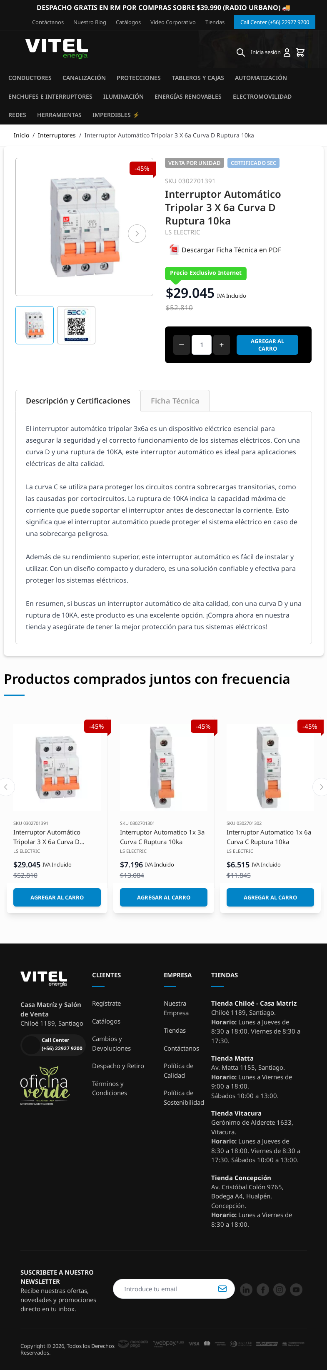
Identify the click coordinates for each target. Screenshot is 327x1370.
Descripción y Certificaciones (78, 401)
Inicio (21, 135)
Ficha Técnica (175, 401)
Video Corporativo (173, 22)
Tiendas (215, 22)
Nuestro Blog (89, 22)
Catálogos (128, 22)
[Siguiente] (137, 233)
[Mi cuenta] (270, 52)
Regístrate (106, 1003)
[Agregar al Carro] (57, 897)
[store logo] (56, 49)
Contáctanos (48, 22)
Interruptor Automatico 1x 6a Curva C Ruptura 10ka (269, 837)
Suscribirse (222, 1289)
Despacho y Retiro (118, 1065)
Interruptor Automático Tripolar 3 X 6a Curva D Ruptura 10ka (46, 837)
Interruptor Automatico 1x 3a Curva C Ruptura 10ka (162, 837)
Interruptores (57, 135)
